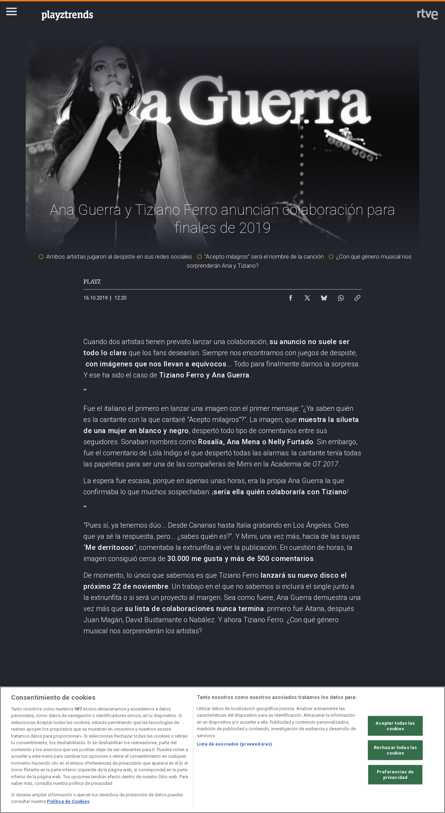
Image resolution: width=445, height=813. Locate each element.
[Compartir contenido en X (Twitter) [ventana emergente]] (307, 296)
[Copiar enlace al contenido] (357, 296)
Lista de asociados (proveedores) (234, 744)
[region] (222, 749)
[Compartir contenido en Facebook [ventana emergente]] (290, 296)
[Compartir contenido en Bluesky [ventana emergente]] (324, 296)
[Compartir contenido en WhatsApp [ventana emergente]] (340, 296)
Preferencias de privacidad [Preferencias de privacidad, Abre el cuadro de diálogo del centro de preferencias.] (395, 774)
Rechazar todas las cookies (395, 750)
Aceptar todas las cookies (395, 726)
